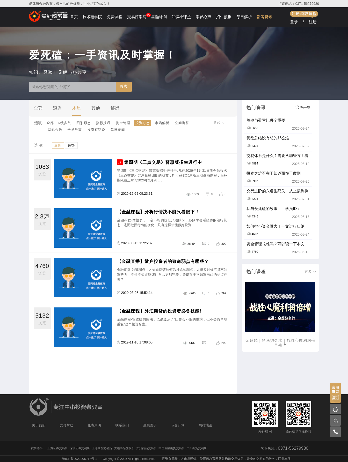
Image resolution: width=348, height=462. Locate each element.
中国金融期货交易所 (172, 448)
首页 (74, 17)
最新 (58, 145)
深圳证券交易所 (80, 448)
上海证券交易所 (57, 448)
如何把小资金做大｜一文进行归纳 (275, 226)
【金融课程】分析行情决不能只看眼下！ (158, 211)
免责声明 (94, 425)
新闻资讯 (264, 17)
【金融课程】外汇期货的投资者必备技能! (159, 311)
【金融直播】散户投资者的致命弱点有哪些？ (163, 261)
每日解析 (244, 17)
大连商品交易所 (124, 448)
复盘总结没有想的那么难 (267, 138)
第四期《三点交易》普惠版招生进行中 (163, 162)
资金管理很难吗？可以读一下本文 (275, 244)
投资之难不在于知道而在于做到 (273, 173)
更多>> (310, 272)
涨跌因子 (150, 425)
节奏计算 (177, 425)
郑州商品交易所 (146, 448)
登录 (294, 22)
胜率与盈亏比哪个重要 (265, 120)
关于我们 (38, 425)
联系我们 (122, 425)
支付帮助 (66, 425)
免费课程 (114, 17)
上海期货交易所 (102, 448)
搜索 (124, 86)
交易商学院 (136, 17)
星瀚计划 (159, 17)
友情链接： (38, 448)
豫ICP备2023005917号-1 (79, 459)
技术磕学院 (92, 17)
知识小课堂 (181, 17)
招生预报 (224, 17)
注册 (313, 22)
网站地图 (205, 425)
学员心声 (203, 17)
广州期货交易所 (197, 448)
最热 (71, 145)
